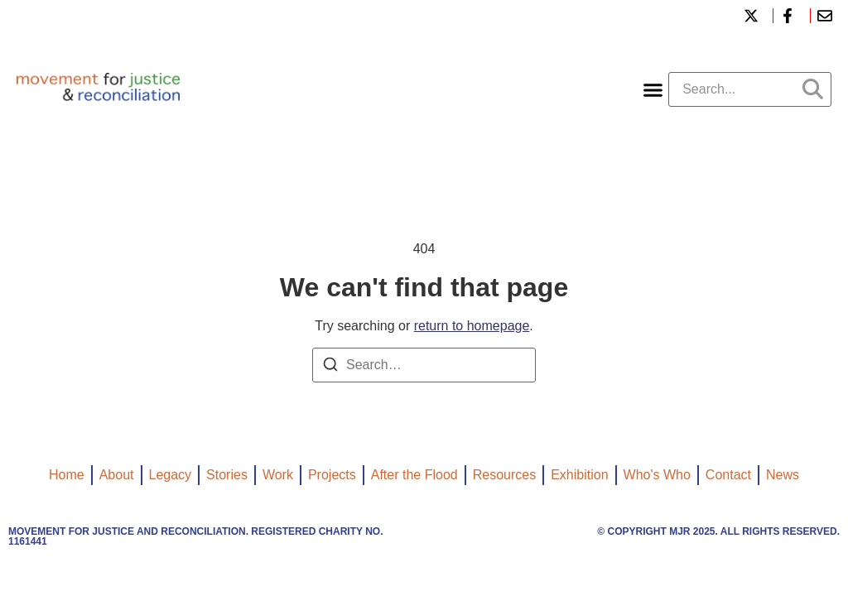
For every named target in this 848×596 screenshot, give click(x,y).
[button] (653, 89)
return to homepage (472, 326)
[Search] (330, 367)
